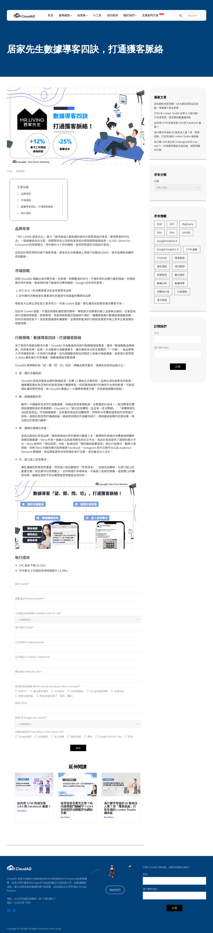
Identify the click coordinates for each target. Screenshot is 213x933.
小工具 (97, 15)
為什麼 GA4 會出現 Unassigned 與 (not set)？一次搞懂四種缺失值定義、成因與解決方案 (177, 145)
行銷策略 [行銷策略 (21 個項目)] (182, 291)
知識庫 (81, 15)
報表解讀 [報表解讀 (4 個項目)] (180, 258)
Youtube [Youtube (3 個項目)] (162, 258)
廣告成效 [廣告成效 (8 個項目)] (162, 266)
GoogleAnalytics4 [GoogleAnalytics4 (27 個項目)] (167, 241)
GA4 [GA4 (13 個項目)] (172, 232)
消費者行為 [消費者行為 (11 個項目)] (163, 291)
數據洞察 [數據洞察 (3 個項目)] (180, 283)
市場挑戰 (26, 200)
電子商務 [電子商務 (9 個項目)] (162, 300)
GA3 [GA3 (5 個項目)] (159, 232)
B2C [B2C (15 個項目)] (172, 224)
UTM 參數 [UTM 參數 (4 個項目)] (191, 249)
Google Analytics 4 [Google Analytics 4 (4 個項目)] (167, 249)
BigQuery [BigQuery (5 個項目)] (187, 224)
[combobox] (78, 619)
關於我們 (128, 15)
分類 (156, 181)
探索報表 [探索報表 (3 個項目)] (162, 274)
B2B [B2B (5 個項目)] (159, 224)
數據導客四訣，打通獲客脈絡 (37, 206)
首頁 (50, 15)
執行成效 (26, 213)
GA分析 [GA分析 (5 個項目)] (186, 232)
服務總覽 (64, 15)
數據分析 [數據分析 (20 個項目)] (162, 283)
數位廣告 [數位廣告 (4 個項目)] (180, 274)
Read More (22, 810)
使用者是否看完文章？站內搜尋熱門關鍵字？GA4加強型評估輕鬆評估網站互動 (77, 808)
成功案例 (112, 15)
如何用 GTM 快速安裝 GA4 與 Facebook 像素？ (34, 805)
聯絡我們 (115, 890)
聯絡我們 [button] (192, 15)
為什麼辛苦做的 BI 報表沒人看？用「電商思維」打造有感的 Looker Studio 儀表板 (120, 808)
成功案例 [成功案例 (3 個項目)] (180, 266)
